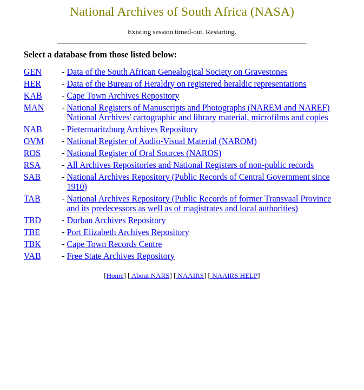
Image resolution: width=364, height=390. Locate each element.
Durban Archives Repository (116, 220)
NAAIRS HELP (233, 275)
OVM (34, 141)
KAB (33, 95)
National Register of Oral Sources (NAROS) (144, 153)
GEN (33, 71)
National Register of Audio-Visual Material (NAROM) (162, 141)
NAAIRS (190, 275)
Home (115, 275)
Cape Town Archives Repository (123, 95)
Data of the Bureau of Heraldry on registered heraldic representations (187, 83)
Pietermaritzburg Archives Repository (132, 129)
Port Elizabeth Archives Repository (128, 232)
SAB (32, 176)
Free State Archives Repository (121, 256)
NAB (33, 129)
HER (32, 83)
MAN (34, 107)
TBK (32, 244)
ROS (32, 153)
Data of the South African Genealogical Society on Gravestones (177, 71)
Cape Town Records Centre (114, 244)
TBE (32, 232)
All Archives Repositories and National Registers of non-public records (190, 165)
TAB (32, 198)
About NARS (149, 275)
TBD (32, 220)
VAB (32, 256)
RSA (32, 165)
